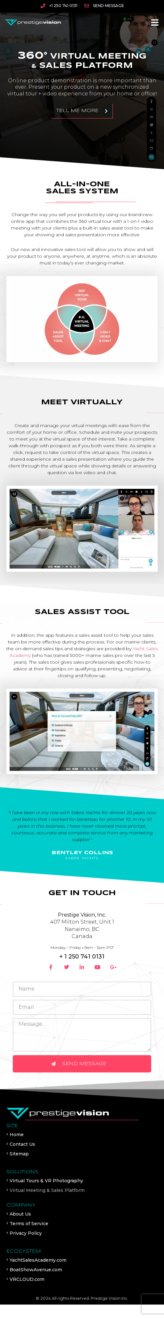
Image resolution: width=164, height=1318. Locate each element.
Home (17, 1134)
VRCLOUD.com (27, 1279)
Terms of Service (29, 1223)
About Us (20, 1214)
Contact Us (22, 1144)
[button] (155, 22)
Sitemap (19, 1154)
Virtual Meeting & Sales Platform (47, 1190)
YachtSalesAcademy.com (38, 1260)
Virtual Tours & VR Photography (46, 1181)
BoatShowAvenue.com (36, 1270)
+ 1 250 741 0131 (82, 956)
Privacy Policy (26, 1233)
